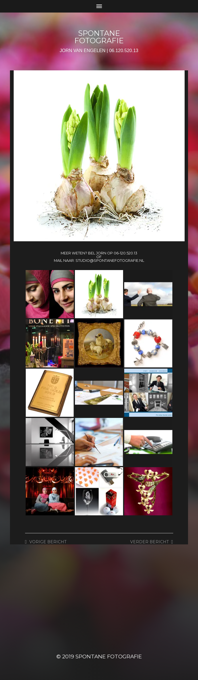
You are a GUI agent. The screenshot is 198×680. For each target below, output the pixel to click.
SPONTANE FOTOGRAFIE (99, 37)
